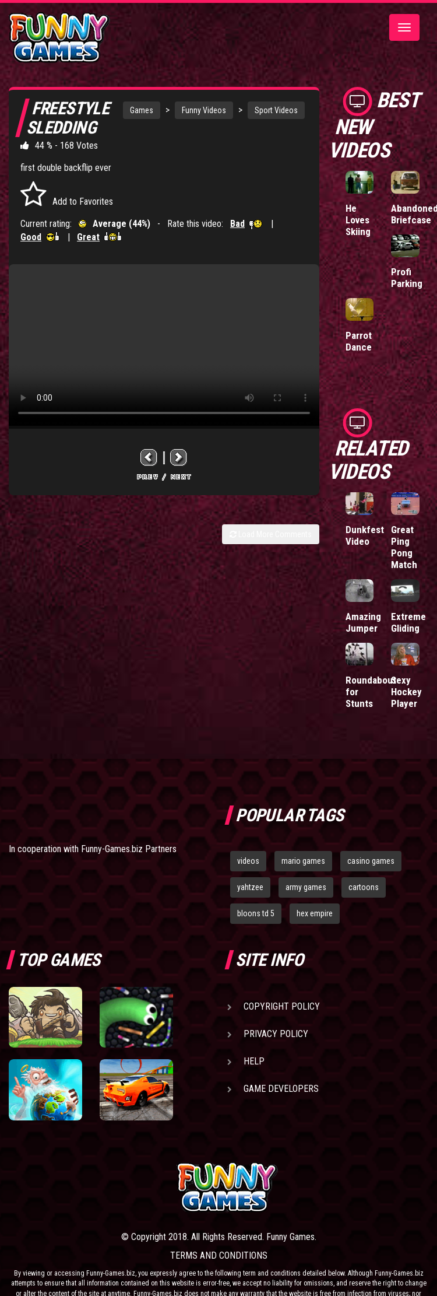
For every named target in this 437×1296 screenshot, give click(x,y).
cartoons (363, 887)
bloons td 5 (255, 913)
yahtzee (250, 887)
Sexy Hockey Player (406, 691)
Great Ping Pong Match (404, 547)
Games (141, 110)
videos (248, 861)
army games (306, 887)
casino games (370, 861)
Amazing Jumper (363, 622)
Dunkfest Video (365, 535)
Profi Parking (406, 277)
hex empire (315, 913)
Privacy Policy (276, 1033)
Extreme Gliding (408, 622)
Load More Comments (271, 534)
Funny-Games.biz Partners (129, 848)
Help (254, 1061)
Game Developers (281, 1088)
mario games (303, 861)
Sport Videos (276, 110)
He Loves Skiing (358, 219)
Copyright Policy (282, 1006)
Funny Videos (204, 110)
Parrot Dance (359, 341)
